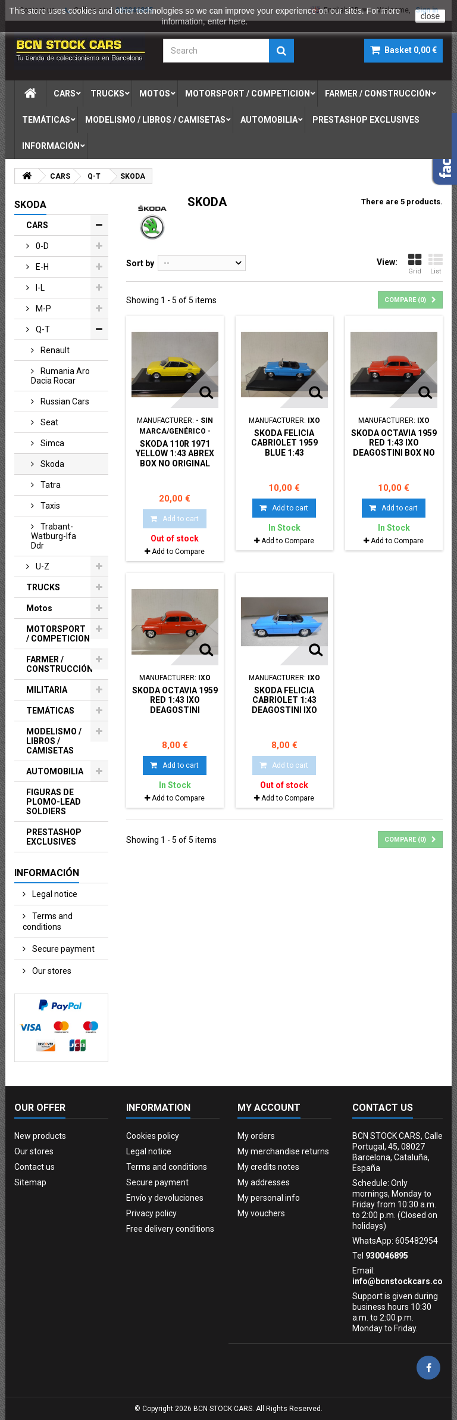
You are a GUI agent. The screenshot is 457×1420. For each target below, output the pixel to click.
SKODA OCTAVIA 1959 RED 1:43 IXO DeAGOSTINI (175, 700)
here (236, 21)
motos (154, 93)
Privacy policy (151, 1213)
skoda (51, 464)
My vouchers (261, 1213)
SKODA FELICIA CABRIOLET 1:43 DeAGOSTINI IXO (284, 700)
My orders (256, 1136)
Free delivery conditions (170, 1229)
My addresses (263, 1182)
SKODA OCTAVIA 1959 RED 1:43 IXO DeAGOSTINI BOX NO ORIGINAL (394, 447)
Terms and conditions (48, 921)
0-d (41, 246)
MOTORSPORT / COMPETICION (58, 633)
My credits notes (268, 1167)
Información (51, 146)
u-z (41, 566)
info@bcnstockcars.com (401, 1281)
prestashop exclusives (366, 119)
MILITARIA (46, 690)
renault (54, 350)
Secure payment (62, 949)
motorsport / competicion (247, 93)
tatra (50, 485)
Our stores (50, 971)
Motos (39, 608)
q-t (42, 329)
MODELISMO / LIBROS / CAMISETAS (54, 741)
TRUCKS (43, 587)
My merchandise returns (283, 1151)
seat (48, 422)
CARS (37, 225)
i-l (39, 287)
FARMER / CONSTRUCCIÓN (59, 664)
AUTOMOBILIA (54, 771)
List (435, 264)
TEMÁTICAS (50, 710)
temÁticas (46, 119)
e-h (41, 267)
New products (40, 1136)
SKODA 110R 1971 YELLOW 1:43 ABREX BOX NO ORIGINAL (175, 453)
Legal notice (53, 894)
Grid (414, 264)
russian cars (64, 401)
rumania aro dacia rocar (60, 375)
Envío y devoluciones (165, 1198)
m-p (42, 308)
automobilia (269, 119)
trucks (107, 93)
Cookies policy (152, 1136)
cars (65, 93)
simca (51, 443)
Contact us (34, 1167)
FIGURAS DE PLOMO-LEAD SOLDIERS (53, 801)
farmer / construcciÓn (378, 93)
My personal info (268, 1198)
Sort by (140, 263)
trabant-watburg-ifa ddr (53, 536)
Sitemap (30, 1182)
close (430, 16)
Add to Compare (178, 551)
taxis (49, 505)
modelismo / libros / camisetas (155, 119)
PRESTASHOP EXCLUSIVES (54, 836)
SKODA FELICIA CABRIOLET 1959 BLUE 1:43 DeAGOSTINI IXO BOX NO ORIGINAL (284, 452)
